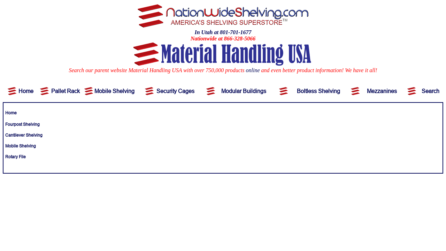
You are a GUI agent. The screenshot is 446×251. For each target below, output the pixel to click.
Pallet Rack (65, 91)
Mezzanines (382, 91)
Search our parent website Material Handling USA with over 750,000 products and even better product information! (206, 70)
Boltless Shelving (318, 91)
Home (25, 91)
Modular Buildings (243, 91)
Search (430, 91)
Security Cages (175, 91)
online (253, 70)
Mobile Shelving (114, 91)
